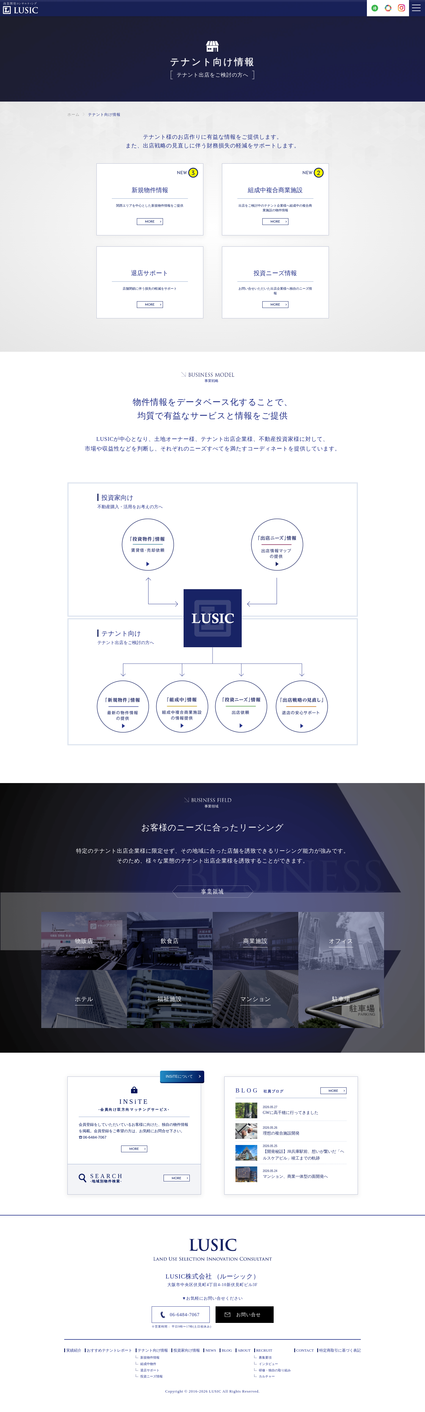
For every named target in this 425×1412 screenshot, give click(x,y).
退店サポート (149, 1370)
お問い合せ (248, 1314)
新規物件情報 (149, 1357)
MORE (150, 221)
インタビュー (268, 1364)
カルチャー (267, 1376)
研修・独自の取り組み (275, 1370)
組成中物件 (148, 1364)
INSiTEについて (179, 1076)
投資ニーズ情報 (151, 1376)
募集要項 (265, 1357)
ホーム (73, 114)
